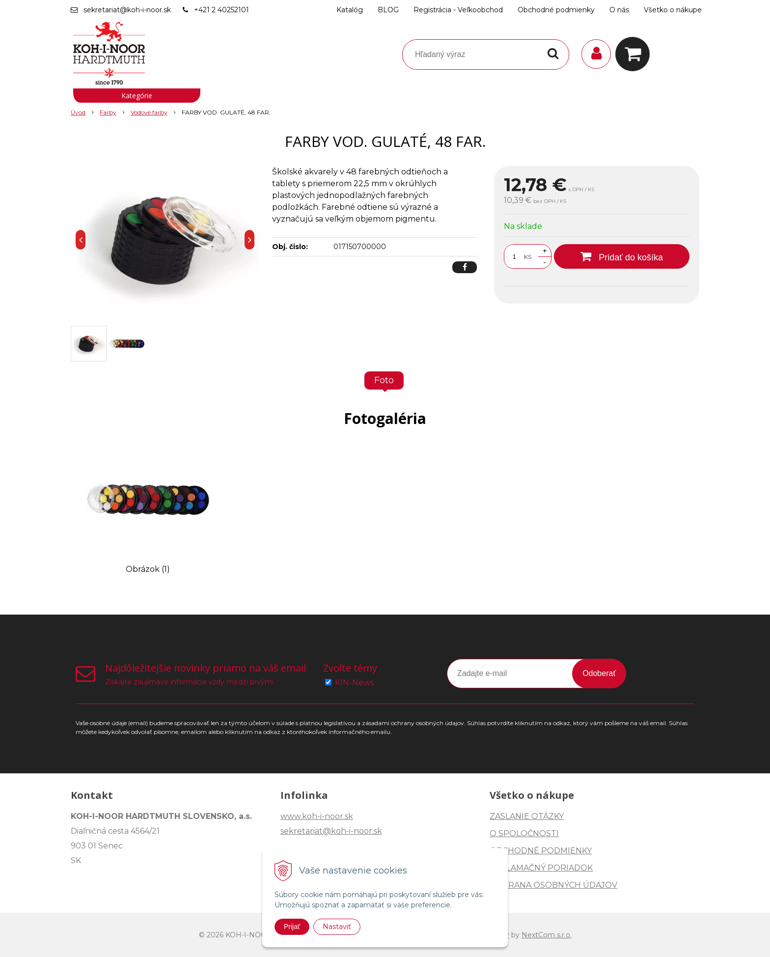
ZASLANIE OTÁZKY (527, 816)
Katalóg (349, 9)
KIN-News (354, 682)
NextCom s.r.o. (547, 934)
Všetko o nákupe (673, 9)
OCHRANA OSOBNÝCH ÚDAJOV (553, 885)
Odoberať (599, 673)
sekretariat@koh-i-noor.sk (127, 9)
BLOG (388, 9)
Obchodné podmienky (556, 9)
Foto (384, 380)
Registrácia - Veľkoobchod (458, 9)
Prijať (292, 926)
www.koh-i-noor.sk (316, 816)
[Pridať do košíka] (621, 256)
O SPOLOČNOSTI (524, 833)
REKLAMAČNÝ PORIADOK (541, 868)
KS (527, 256)
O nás (619, 9)
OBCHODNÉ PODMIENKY (541, 850)
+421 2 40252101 (221, 9)
